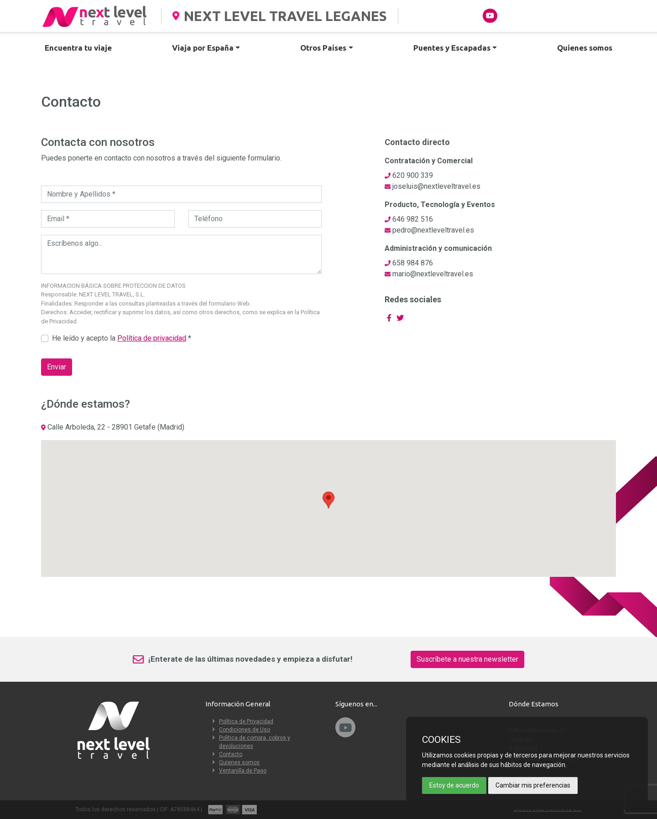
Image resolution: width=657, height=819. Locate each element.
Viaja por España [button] (203, 47)
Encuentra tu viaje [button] (78, 47)
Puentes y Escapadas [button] (451, 47)
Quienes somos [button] (584, 47)
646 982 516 (412, 219)
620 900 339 (412, 175)
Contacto (230, 754)
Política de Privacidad (246, 721)
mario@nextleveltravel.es (432, 274)
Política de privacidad (151, 338)
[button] (328, 500)
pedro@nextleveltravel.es (433, 230)
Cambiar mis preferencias (532, 785)
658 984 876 (412, 263)
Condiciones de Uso (244, 729)
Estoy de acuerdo (454, 785)
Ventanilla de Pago (242, 770)
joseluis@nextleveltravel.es (436, 186)
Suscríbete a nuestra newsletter (467, 659)
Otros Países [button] (323, 47)
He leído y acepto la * (121, 338)
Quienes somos (239, 762)
